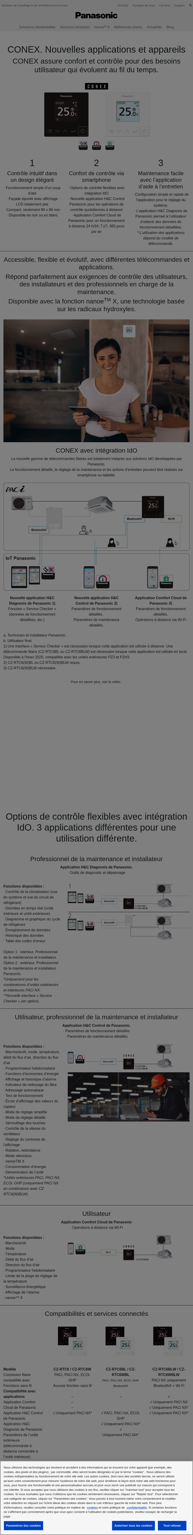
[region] (96, 1498)
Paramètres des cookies (23, 1525)
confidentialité (137, 1507)
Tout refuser (172, 1525)
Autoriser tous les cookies (133, 1525)
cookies (92, 1507)
